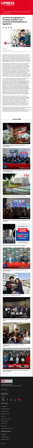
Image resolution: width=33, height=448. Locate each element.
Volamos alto (4, 423)
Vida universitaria (4, 421)
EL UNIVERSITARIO (5, 437)
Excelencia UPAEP (4, 411)
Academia (3, 416)
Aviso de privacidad (4, 389)
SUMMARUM (3, 434)
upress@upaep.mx (4, 393)
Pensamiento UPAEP (5, 408)
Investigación (4, 406)
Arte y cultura (4, 426)
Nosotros (3, 443)
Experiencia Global (5, 413)
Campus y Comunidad (5, 418)
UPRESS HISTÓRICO (5, 439)
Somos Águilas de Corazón (6, 428)
